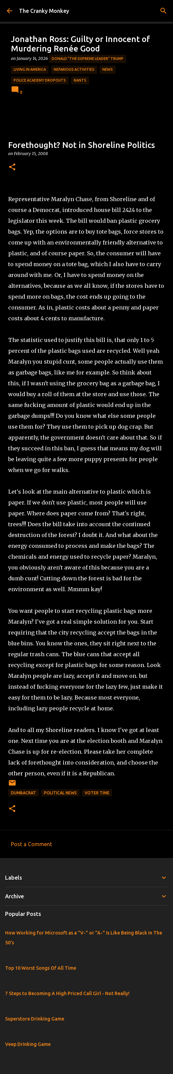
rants (80, 80)
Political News (60, 793)
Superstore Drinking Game (34, 1019)
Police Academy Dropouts (40, 80)
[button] (12, 167)
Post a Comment (31, 844)
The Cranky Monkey (44, 11)
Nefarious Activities (74, 69)
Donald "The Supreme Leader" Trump (87, 59)
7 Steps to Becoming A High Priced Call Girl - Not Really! (67, 993)
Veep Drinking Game (28, 1044)
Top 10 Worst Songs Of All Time (40, 968)
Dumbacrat (23, 793)
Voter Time (97, 793)
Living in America (30, 69)
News (107, 69)
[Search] (163, 11)
